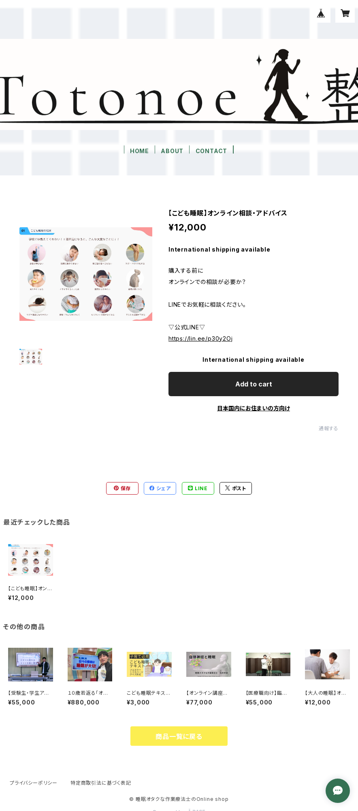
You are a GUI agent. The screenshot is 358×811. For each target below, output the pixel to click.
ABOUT (172, 150)
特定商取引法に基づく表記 (100, 783)
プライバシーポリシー (34, 783)
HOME (139, 150)
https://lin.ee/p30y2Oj (200, 338)
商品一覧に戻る (179, 736)
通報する (329, 428)
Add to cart (253, 384)
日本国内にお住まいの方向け (253, 408)
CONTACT (212, 150)
